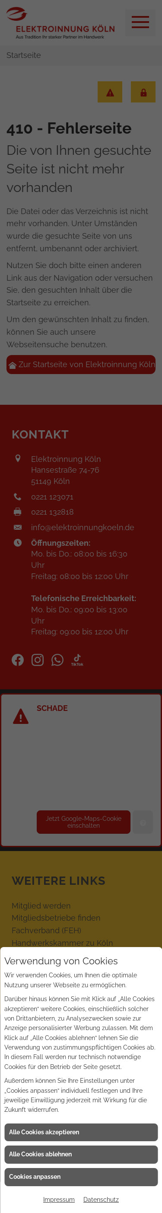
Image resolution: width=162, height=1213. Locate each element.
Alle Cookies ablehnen (40, 1154)
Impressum (59, 1199)
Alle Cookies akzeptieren (44, 1132)
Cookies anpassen (34, 1176)
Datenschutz (101, 1199)
